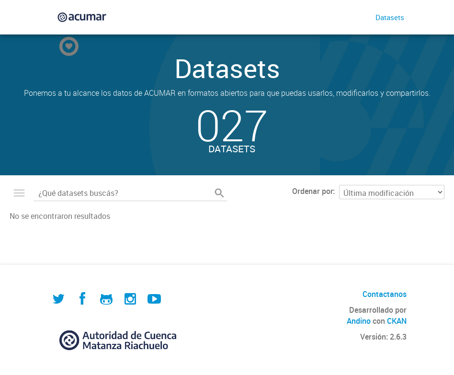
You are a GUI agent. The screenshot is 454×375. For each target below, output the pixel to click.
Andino (359, 321)
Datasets (389, 17)
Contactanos (385, 294)
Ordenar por (312, 191)
